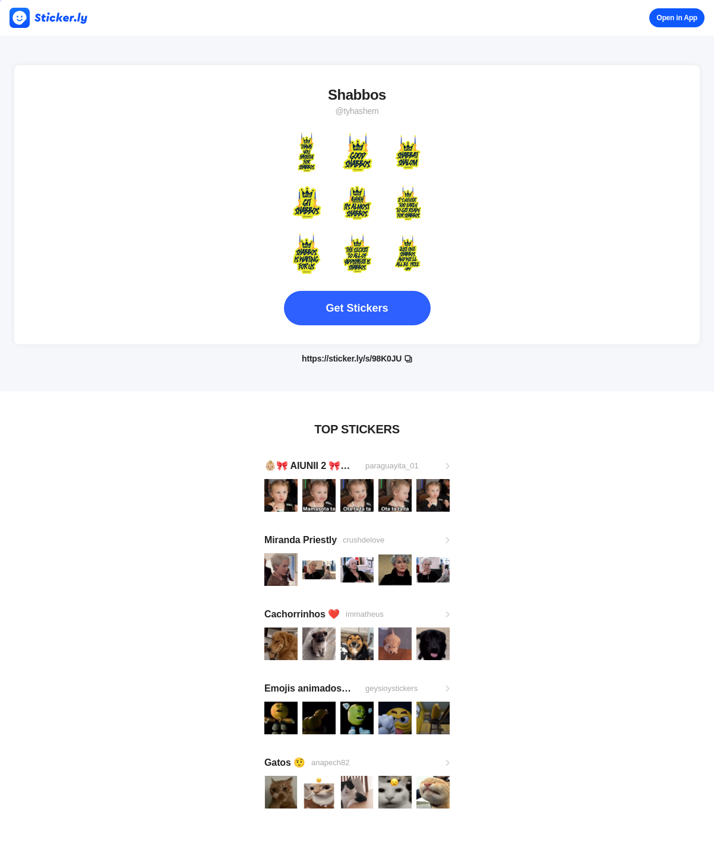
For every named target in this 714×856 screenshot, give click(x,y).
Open (676, 18)
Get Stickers (357, 308)
